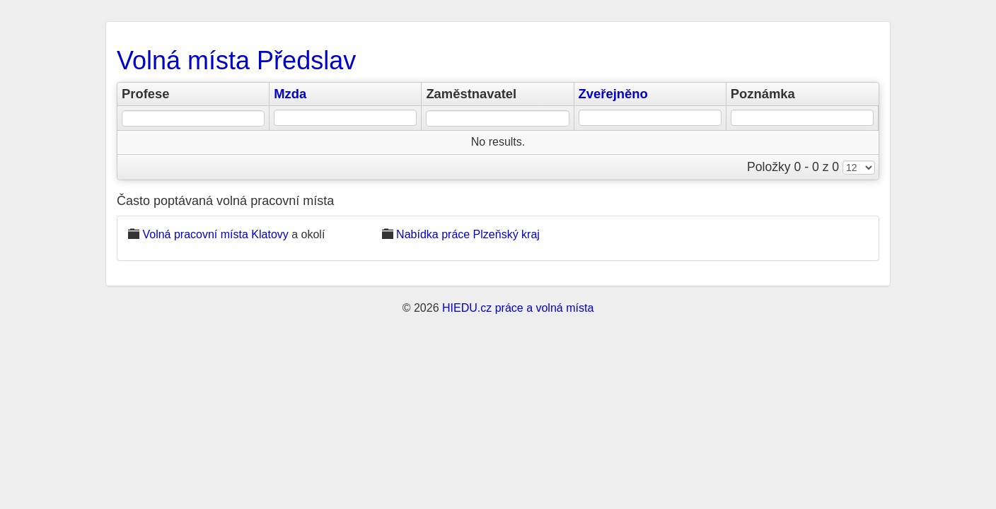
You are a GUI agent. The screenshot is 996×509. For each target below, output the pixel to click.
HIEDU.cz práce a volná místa (517, 308)
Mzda (290, 93)
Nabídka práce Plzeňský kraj (468, 234)
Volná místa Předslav (236, 60)
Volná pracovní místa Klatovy (215, 234)
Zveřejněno (613, 93)
